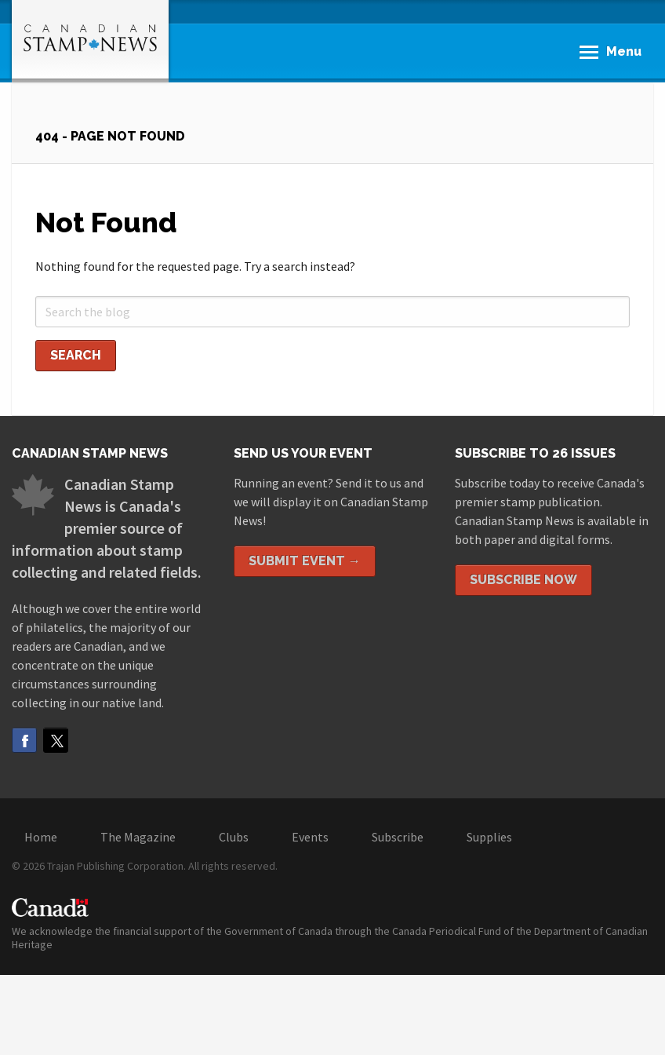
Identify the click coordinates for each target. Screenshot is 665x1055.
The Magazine (138, 837)
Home (40, 837)
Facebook (24, 740)
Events (310, 837)
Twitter (55, 740)
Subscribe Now (523, 579)
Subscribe (397, 837)
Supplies (489, 837)
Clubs (234, 837)
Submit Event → (305, 560)
